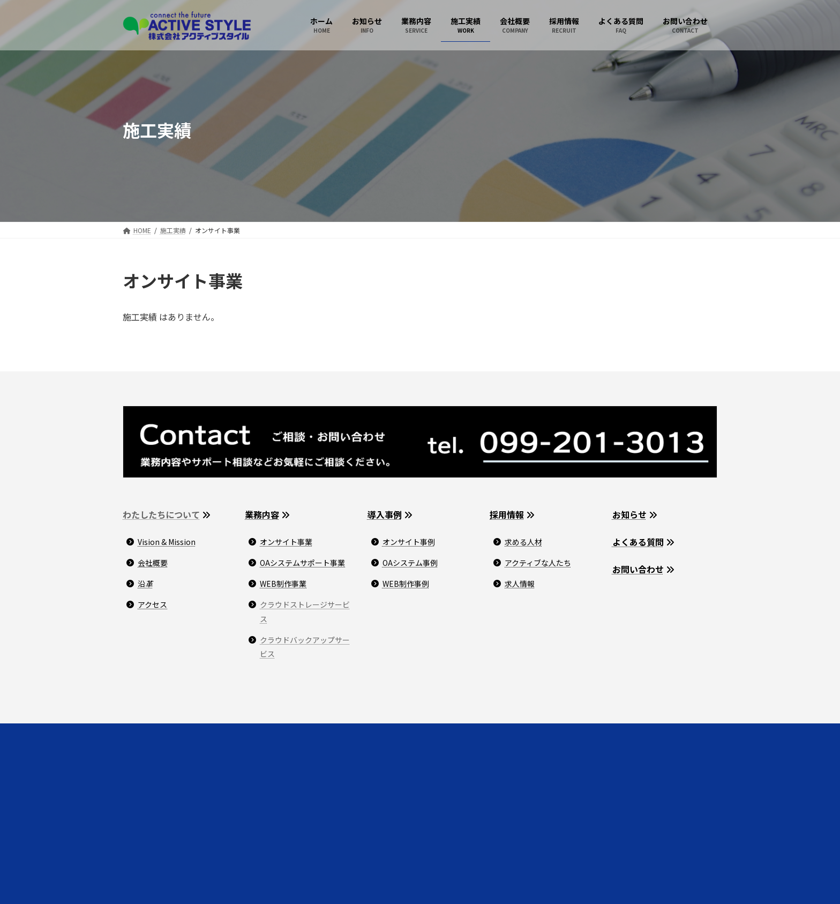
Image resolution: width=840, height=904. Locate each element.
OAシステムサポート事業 (302, 562)
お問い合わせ (638, 569)
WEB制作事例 (405, 583)
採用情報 (507, 514)
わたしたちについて (161, 514)
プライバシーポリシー (225, 733)
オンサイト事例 (408, 541)
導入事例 (385, 514)
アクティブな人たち (538, 562)
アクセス (152, 604)
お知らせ (629, 514)
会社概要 (153, 562)
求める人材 (523, 541)
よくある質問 (638, 541)
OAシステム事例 (410, 562)
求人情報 (520, 583)
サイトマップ (298, 733)
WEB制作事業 (283, 583)
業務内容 (262, 514)
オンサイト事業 (286, 541)
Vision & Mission (167, 541)
